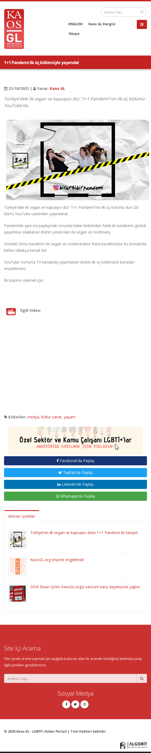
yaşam (69, 416)
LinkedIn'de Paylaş (75, 484)
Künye (74, 33)
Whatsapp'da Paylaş (75, 496)
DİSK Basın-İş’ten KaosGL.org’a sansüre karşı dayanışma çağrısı (85, 586)
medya (33, 416)
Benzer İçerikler (21, 516)
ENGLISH (75, 24)
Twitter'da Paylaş (75, 472)
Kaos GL (57, 88)
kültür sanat (51, 416)
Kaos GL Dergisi (102, 24)
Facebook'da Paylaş (75, 460)
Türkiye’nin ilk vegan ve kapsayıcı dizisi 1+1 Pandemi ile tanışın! (84, 532)
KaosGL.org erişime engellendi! (57, 559)
